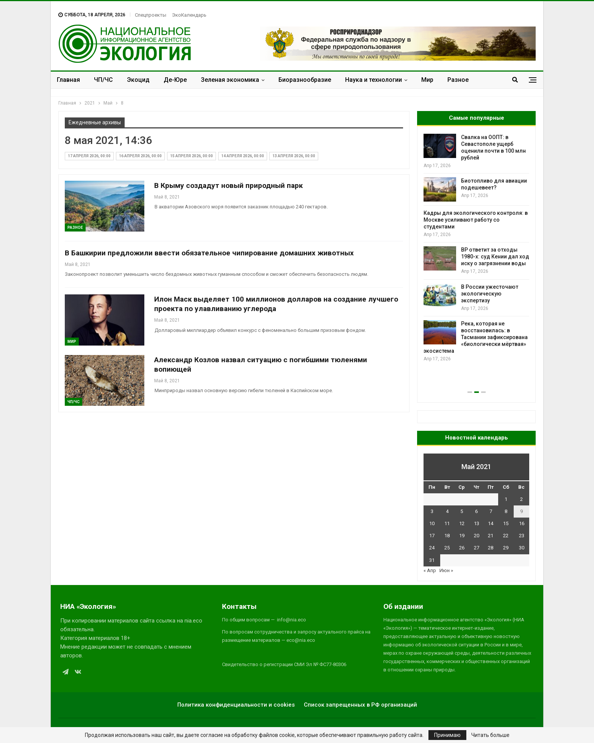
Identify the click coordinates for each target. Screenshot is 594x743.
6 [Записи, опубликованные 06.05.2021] (476, 511)
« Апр (430, 570)
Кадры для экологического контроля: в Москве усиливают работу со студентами (476, 220)
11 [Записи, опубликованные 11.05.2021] (447, 523)
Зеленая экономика (230, 79)
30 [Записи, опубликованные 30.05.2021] (521, 548)
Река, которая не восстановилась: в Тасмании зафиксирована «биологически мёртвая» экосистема (476, 337)
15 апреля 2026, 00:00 (191, 156)
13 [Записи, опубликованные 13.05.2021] (476, 523)
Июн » (446, 570)
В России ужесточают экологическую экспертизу (489, 293)
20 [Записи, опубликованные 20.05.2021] (476, 535)
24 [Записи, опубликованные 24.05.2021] (432, 548)
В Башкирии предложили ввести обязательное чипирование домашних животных (209, 253)
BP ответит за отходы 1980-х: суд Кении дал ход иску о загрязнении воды (495, 256)
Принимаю (447, 735)
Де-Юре (175, 79)
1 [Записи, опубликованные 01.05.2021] (506, 499)
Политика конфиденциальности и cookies (236, 704)
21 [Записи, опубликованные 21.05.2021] (490, 535)
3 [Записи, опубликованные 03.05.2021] (432, 511)
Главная (68, 79)
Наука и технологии (373, 79)
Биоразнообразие (304, 79)
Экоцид (138, 79)
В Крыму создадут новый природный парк (228, 185)
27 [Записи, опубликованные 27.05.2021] (476, 548)
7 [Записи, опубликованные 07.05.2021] (490, 511)
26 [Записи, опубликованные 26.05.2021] (461, 548)
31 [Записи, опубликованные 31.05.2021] (432, 560)
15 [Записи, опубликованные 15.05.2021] (505, 523)
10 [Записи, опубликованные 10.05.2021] (432, 523)
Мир (427, 79)
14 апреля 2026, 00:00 (242, 156)
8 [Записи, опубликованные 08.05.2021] (506, 511)
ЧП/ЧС (103, 79)
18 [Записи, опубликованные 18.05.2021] (447, 535)
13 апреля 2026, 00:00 (293, 156)
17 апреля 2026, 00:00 (89, 156)
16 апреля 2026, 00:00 (140, 156)
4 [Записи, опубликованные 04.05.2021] (447, 511)
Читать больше (490, 735)
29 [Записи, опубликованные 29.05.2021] (505, 548)
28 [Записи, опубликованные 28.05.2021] (490, 548)
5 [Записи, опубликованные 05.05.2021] (461, 511)
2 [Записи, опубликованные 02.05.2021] (521, 499)
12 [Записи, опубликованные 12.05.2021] (461, 523)
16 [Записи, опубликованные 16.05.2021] (521, 523)
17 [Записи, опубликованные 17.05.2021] (432, 535)
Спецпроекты (150, 15)
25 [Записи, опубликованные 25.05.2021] (447, 548)
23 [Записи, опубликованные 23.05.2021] (521, 535)
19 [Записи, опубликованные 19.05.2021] (461, 535)
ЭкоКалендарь (189, 15)
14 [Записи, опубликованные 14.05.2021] (490, 523)
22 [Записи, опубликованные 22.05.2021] (505, 535)
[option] (476, 248)
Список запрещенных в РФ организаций (360, 704)
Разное (458, 79)
